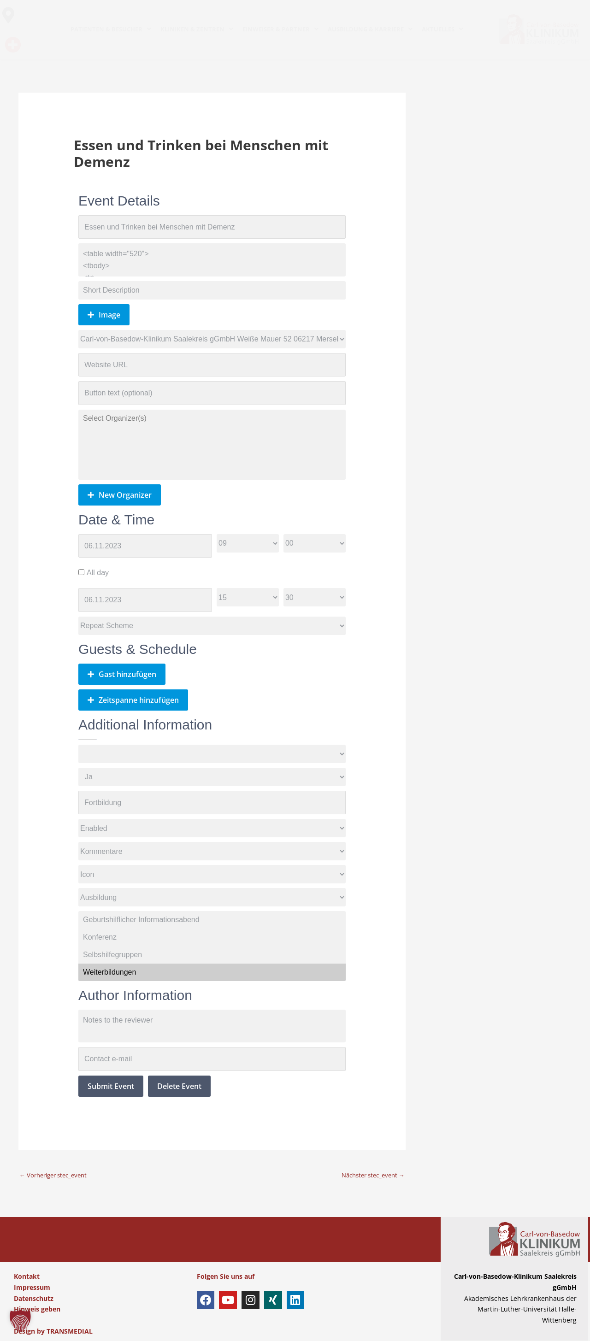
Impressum (32, 1287)
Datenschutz (33, 1298)
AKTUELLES (442, 29)
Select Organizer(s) (212, 418)
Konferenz (212, 937)
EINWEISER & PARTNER (280, 29)
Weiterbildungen (212, 972)
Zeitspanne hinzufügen (133, 700)
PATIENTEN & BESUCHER (111, 29)
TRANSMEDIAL (70, 1331)
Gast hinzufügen (122, 674)
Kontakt (27, 1276)
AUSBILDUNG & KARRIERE (370, 29)
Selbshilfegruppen (212, 955)
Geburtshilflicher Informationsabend (212, 920)
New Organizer (120, 495)
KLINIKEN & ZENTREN (196, 29)
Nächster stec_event (369, 1174)
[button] (20, 1320)
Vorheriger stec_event (56, 1174)
